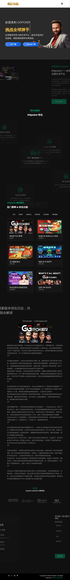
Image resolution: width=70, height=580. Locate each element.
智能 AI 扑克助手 (45, 261)
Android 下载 (31, 44)
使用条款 (54, 578)
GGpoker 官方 (43, 321)
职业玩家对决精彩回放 (18, 287)
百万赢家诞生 (15, 261)
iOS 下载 (13, 44)
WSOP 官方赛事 (16, 236)
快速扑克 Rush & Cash (48, 236)
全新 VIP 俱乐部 (44, 287)
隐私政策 (60, 578)
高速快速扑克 (48, 158)
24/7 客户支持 (21, 158)
